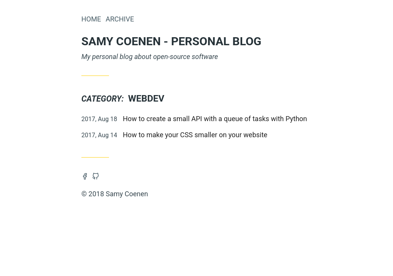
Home (91, 19)
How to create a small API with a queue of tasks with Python (215, 119)
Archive (120, 19)
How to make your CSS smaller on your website (195, 135)
